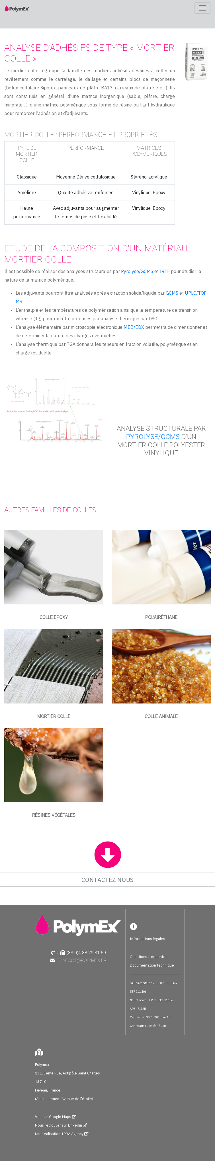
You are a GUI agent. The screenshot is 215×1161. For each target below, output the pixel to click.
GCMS (172, 293)
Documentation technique (152, 965)
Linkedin (75, 1125)
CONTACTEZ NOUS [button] (107, 879)
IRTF (165, 271)
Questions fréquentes (148, 956)
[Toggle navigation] (202, 8)
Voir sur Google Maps (53, 1116)
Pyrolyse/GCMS (137, 271)
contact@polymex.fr (81, 960)
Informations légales (147, 938)
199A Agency (72, 1133)
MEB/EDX (134, 327)
